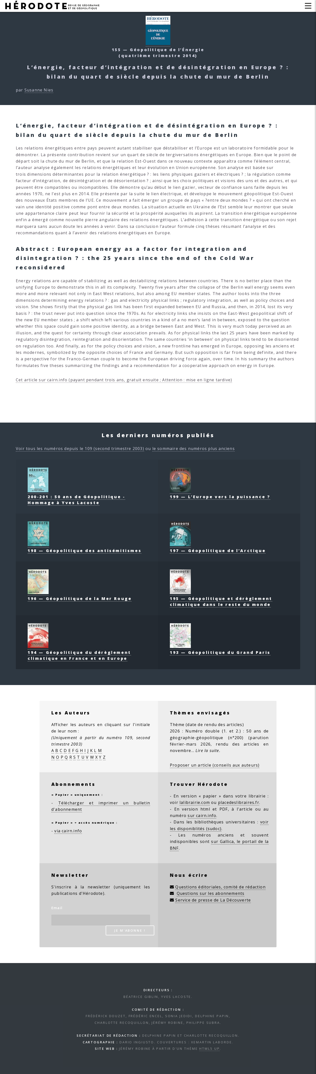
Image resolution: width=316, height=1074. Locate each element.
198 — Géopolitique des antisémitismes (84, 547)
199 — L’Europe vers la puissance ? (220, 493)
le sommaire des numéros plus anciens (193, 448)
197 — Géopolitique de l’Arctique (218, 547)
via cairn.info (68, 831)
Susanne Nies (38, 90)
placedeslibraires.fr (238, 802)
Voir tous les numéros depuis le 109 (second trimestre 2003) (80, 448)
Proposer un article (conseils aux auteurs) (214, 765)
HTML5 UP (209, 1048)
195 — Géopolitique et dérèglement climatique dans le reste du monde (221, 598)
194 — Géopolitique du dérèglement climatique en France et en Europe (79, 652)
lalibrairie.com (194, 802)
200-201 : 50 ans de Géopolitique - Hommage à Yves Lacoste (76, 496)
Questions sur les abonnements (211, 893)
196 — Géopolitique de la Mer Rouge (80, 595)
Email (56, 907)
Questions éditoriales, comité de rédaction (220, 887)
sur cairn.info (202, 815)
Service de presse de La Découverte (213, 900)
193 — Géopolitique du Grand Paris (220, 649)
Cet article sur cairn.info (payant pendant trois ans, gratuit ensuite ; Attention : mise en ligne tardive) (124, 380)
